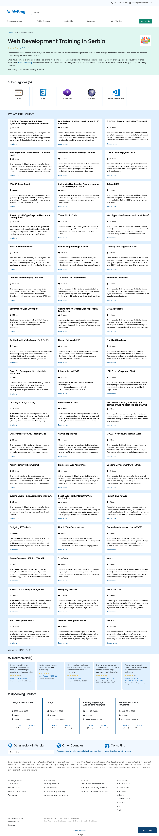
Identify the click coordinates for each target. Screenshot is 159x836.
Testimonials (123, 799)
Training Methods (17, 791)
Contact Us (145, 21)
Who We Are (116, 21)
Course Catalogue (14, 21)
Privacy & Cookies (79, 830)
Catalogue (13, 783)
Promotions (14, 787)
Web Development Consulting (118, 751)
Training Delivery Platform (94, 791)
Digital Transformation (92, 783)
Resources (13, 795)
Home (11, 33)
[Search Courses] (91, 13)
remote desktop (25, 62)
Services (91, 21)
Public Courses (43, 21)
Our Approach (51, 783)
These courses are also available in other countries (79, 751)
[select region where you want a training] (31, 752)
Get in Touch (147, 830)
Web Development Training (24, 33)
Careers (121, 802)
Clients (120, 795)
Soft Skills (68, 21)
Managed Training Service (94, 787)
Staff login (79, 835)
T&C (119, 810)
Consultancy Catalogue (56, 795)
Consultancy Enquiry (54, 791)
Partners (121, 791)
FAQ (119, 806)
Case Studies (51, 787)
